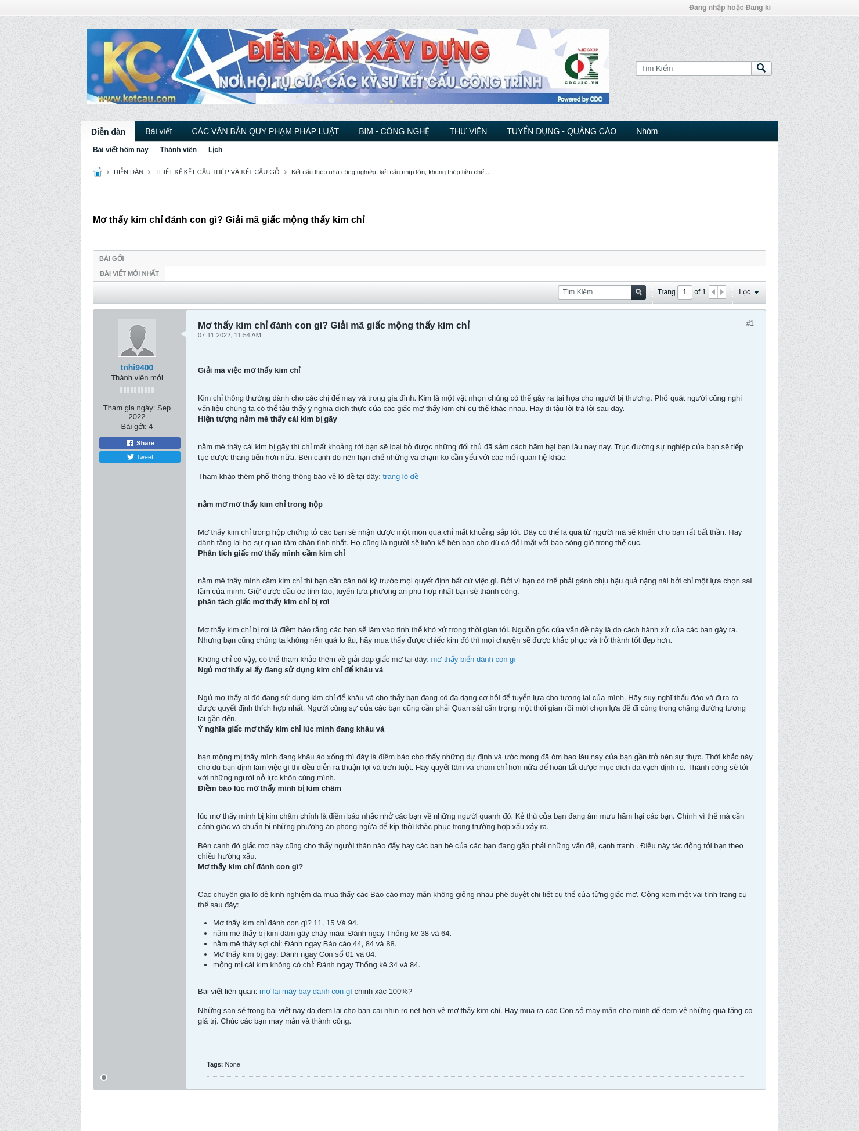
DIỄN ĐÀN (128, 171)
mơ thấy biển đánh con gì (473, 659)
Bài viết (158, 131)
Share (139, 443)
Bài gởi (111, 258)
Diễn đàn (108, 131)
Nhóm (647, 131)
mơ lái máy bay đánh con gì (305, 991)
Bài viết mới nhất (129, 273)
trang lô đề (400, 476)
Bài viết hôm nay (121, 150)
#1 (750, 323)
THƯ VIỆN (468, 131)
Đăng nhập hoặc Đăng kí (730, 7)
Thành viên (178, 150)
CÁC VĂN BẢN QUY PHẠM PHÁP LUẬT (265, 131)
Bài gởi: (134, 426)
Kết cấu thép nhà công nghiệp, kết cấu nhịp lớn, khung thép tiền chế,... (391, 171)
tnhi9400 (137, 367)
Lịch (215, 150)
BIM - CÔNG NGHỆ (394, 131)
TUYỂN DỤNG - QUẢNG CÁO (561, 131)
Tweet (140, 457)
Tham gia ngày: (129, 408)
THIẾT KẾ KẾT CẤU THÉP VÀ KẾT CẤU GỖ (217, 171)
